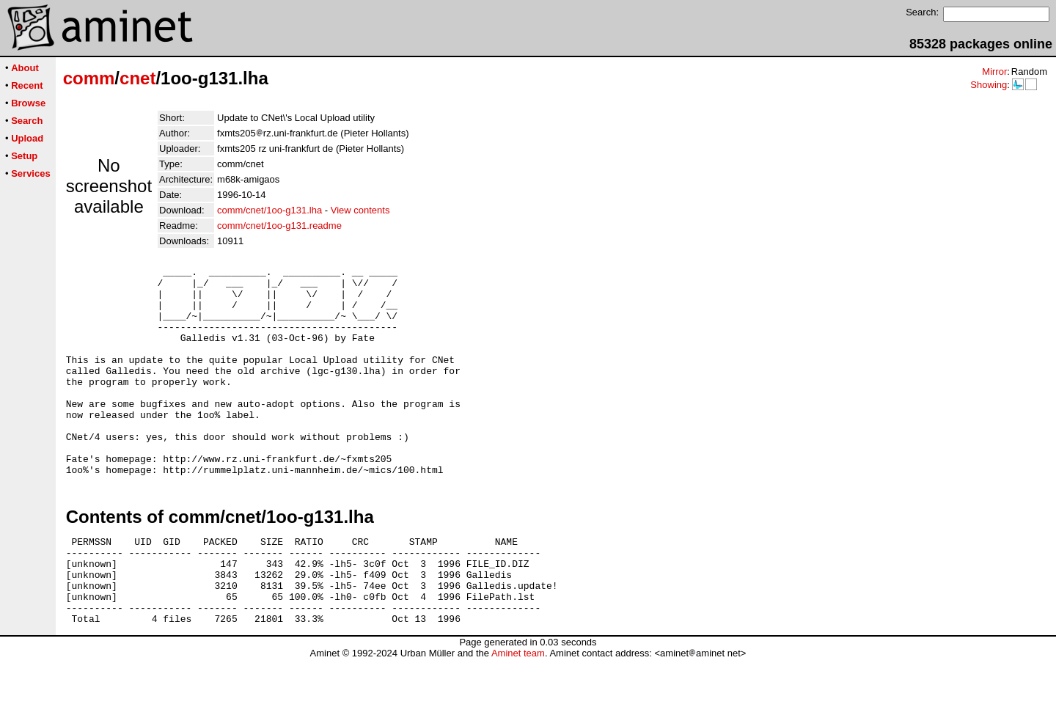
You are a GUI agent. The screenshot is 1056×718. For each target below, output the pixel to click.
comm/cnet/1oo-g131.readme (279, 225)
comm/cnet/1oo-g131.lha (269, 210)
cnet (137, 78)
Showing (988, 84)
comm (89, 78)
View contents (360, 210)
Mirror (994, 71)
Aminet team (518, 712)
